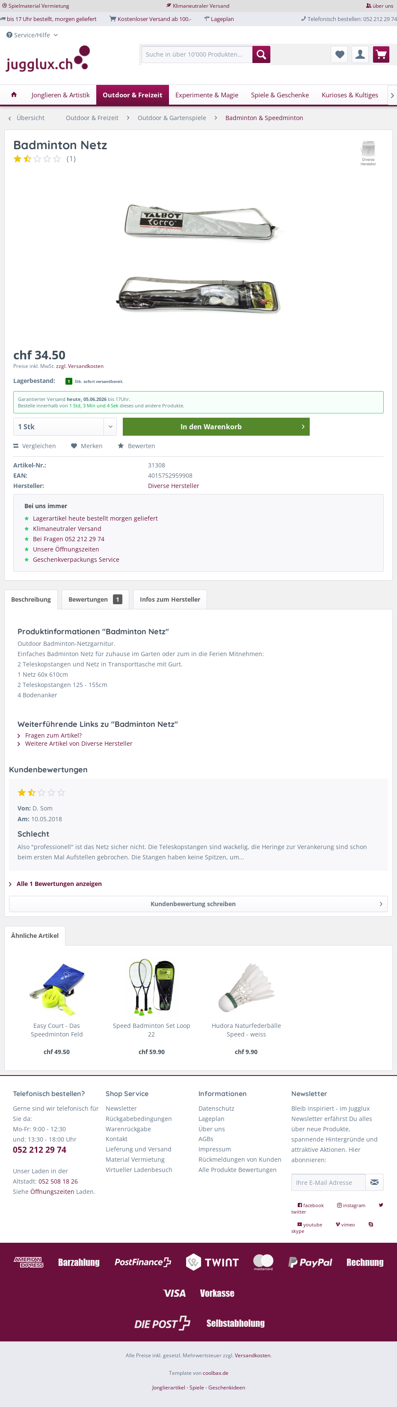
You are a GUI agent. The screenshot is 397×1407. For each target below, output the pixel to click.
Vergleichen (34, 446)
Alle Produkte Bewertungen (237, 1170)
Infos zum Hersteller (170, 599)
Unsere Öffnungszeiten (66, 549)
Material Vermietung (135, 1159)
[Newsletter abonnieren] (374, 1182)
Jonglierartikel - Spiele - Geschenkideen (198, 1387)
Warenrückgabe (128, 1129)
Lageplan (222, 19)
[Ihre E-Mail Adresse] (328, 1182)
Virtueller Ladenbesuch (139, 1170)
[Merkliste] (339, 54)
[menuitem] (206, 58)
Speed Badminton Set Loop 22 (151, 1029)
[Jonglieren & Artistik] (60, 95)
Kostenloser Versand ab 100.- (154, 19)
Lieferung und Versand (139, 1149)
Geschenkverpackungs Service (76, 559)
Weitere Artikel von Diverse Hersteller (75, 743)
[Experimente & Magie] (207, 95)
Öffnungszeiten (52, 1191)
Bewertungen (95, 599)
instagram (352, 1205)
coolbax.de (215, 1373)
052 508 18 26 (58, 1181)
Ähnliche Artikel (35, 935)
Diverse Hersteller (173, 486)
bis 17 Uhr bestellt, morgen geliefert (52, 19)
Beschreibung (31, 599)
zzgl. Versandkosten (80, 366)
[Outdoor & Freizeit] (132, 95)
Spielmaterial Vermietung (39, 5)
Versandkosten (252, 1355)
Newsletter (121, 1108)
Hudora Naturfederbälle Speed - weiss (246, 1029)
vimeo (345, 1224)
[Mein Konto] (360, 54)
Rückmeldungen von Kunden (239, 1159)
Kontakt (116, 1139)
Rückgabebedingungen (139, 1119)
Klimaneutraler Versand (201, 5)
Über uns (211, 1129)
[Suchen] (261, 54)
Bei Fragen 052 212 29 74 (68, 539)
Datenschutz (216, 1108)
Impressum (214, 1149)
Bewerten (136, 446)
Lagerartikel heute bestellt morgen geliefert (95, 518)
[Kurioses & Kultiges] (350, 95)
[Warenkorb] (381, 54)
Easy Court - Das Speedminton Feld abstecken (57, 1030)
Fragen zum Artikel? (50, 735)
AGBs (205, 1139)
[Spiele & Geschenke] (280, 95)
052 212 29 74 (39, 1149)
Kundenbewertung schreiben (267, 902)
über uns (383, 5)
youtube (310, 1224)
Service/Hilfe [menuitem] (29, 35)
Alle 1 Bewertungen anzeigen (55, 884)
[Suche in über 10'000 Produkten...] (206, 54)
